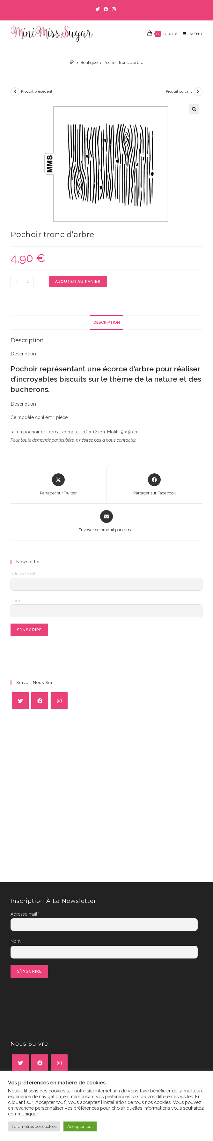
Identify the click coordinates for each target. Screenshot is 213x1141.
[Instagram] (59, 701)
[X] (20, 701)
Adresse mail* (24, 573)
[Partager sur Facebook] (154, 484)
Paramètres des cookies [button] (34, 1126)
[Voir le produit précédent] (15, 91)
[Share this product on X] (58, 484)
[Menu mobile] (190, 34)
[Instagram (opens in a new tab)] (114, 9)
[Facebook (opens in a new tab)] (106, 9)
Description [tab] (106, 322)
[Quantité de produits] (27, 281)
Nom (15, 600)
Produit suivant (179, 91)
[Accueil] (72, 62)
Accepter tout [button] (80, 1126)
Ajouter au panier (77, 281)
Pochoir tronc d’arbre (123, 62)
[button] (194, 109)
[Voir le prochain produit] (198, 91)
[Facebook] (39, 701)
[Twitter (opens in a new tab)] (98, 9)
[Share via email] (106, 521)
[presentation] (59, 655)
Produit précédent (36, 91)
